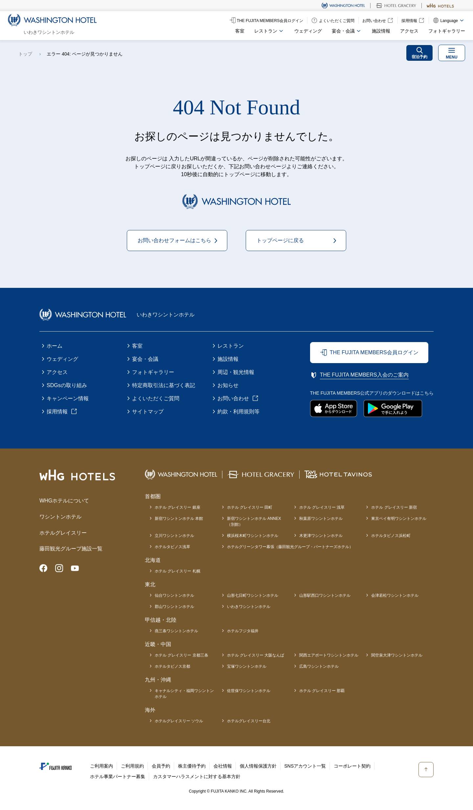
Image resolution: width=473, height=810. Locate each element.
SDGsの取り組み (67, 385)
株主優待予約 (192, 766)
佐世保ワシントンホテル (248, 690)
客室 (239, 31)
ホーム (54, 346)
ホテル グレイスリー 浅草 (322, 507)
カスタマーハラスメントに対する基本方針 (196, 776)
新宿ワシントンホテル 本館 (179, 518)
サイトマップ (148, 411)
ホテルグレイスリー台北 (248, 721)
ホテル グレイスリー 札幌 (177, 571)
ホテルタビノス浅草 (172, 546)
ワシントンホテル (60, 517)
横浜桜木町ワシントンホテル (252, 535)
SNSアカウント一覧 (305, 766)
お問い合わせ (233, 398)
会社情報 (223, 766)
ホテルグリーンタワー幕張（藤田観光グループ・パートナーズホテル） (290, 546)
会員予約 (161, 766)
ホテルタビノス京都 (172, 666)
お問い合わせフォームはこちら (174, 240)
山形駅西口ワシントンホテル (324, 595)
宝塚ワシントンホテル (246, 666)
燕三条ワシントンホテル (176, 631)
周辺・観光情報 (235, 372)
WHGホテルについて (64, 500)
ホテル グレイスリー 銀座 (177, 507)
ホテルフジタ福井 (243, 631)
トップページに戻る (280, 240)
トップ (25, 54)
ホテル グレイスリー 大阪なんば (255, 655)
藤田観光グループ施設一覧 (70, 548)
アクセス (409, 31)
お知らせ (227, 385)
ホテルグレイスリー (63, 533)
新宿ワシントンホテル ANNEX (254, 521)
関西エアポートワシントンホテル (328, 655)
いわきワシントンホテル (248, 606)
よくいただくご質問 (155, 398)
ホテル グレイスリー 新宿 (394, 507)
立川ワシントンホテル (174, 535)
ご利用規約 (132, 766)
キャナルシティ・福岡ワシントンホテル (184, 693)
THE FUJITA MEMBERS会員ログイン (374, 352)
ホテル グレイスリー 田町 (250, 507)
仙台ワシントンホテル (174, 595)
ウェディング (308, 31)
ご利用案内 (101, 766)
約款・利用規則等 (238, 411)
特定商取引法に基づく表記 (163, 385)
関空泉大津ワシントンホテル (396, 655)
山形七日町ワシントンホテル (252, 595)
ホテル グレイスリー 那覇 (322, 690)
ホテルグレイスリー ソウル (179, 721)
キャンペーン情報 (68, 398)
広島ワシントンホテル (319, 666)
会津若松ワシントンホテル (394, 595)
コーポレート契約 (352, 766)
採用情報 (57, 411)
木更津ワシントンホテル (321, 535)
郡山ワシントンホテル (174, 606)
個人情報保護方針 (258, 766)
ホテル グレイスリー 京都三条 (181, 655)
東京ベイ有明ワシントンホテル (398, 518)
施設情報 (381, 31)
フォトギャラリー (446, 31)
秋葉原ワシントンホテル (321, 518)
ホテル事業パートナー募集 (117, 776)
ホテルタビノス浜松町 (391, 535)
